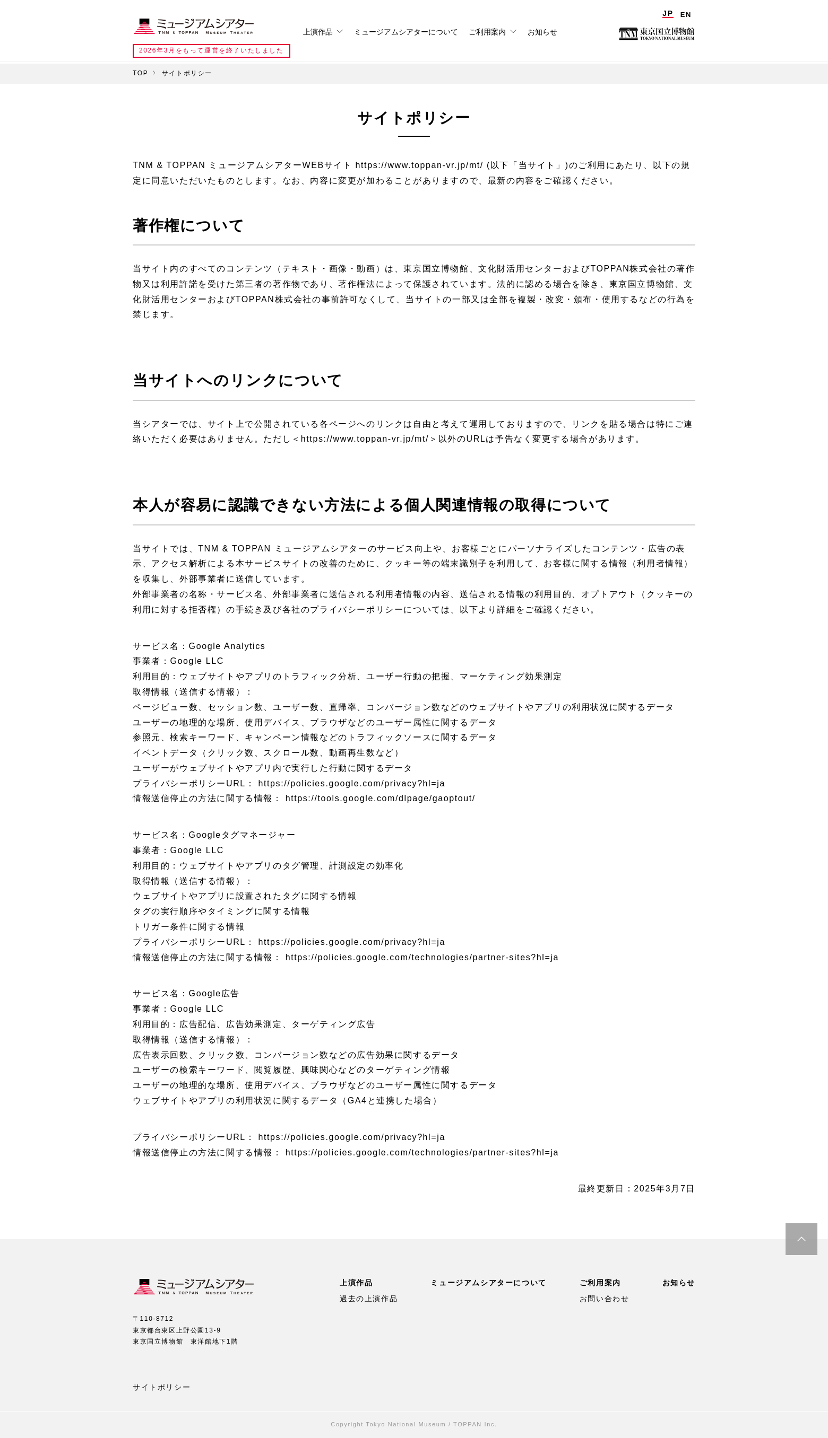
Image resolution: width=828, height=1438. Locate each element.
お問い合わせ (604, 1298)
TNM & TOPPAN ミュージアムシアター (194, 26)
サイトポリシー (162, 1387)
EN (686, 15)
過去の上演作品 (369, 1298)
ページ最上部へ (801, 1239)
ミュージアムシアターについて (406, 32)
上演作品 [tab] (319, 32)
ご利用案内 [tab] (488, 32)
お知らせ (542, 32)
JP (667, 13)
